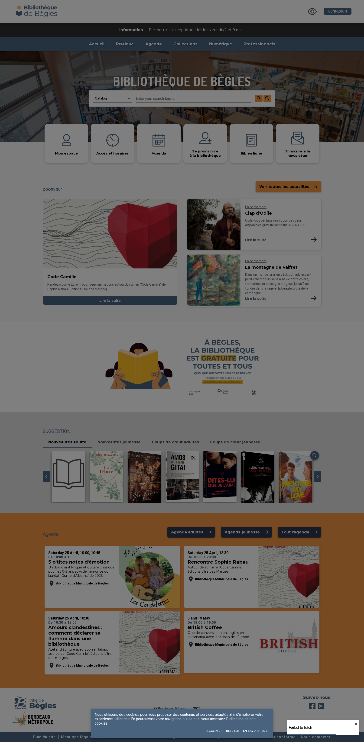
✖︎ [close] (356, 724)
